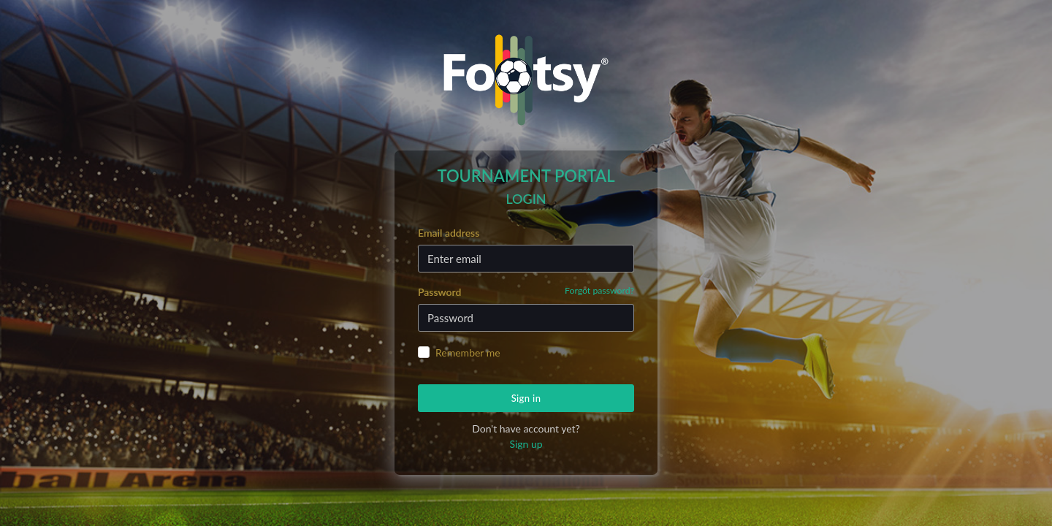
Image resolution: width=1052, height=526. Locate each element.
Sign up (525, 444)
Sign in (526, 398)
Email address (448, 232)
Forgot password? (599, 290)
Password (526, 291)
